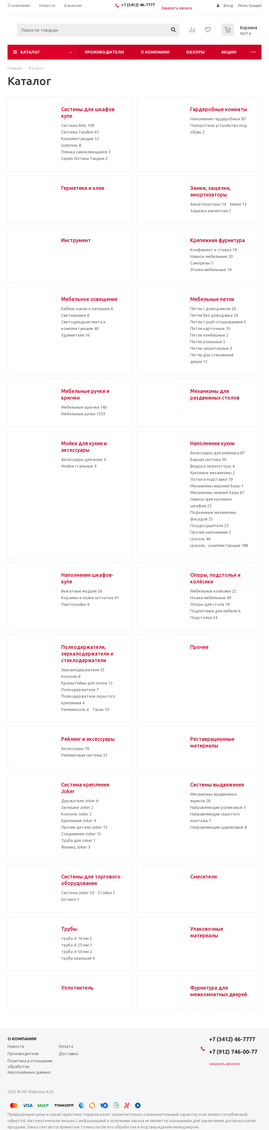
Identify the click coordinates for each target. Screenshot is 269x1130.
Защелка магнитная (210, 210)
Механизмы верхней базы (217, 486)
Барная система (208, 459)
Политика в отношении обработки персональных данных (30, 1066)
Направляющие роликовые (218, 807)
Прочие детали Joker (84, 827)
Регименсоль (75, 709)
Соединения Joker (81, 834)
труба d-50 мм (76, 951)
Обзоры (195, 52)
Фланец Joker (75, 847)
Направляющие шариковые (218, 827)
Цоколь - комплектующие (219, 545)
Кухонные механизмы (212, 472)
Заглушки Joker (77, 807)
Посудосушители (209, 525)
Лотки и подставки (211, 479)
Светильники (75, 315)
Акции (228, 52)
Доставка (68, 1053)
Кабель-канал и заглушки (87, 308)
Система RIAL (77, 125)
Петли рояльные (207, 341)
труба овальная (78, 958)
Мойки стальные (78, 466)
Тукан (100, 709)
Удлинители (75, 335)
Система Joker (77, 892)
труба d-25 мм (76, 945)
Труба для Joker (78, 840)
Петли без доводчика (214, 315)
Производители (104, 52)
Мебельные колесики (213, 591)
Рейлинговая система (84, 755)
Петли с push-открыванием (218, 322)
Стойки (106, 892)
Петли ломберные (209, 335)
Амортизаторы (208, 204)
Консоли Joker (76, 814)
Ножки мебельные (210, 597)
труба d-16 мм (76, 938)
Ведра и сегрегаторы (212, 466)
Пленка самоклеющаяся (85, 152)
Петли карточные (210, 328)
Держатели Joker (79, 800)
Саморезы (201, 263)
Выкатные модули (81, 591)
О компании (155, 52)
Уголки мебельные (210, 269)
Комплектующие (80, 138)
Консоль (70, 676)
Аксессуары (75, 748)
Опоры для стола (209, 604)
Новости (16, 1046)
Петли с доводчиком (213, 308)
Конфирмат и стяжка (213, 249)
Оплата (66, 1046)
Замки (237, 204)
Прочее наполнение (210, 532)
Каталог (30, 52)
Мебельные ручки (83, 414)
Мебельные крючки (84, 407)
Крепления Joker (78, 820)
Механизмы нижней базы (217, 492)
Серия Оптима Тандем (84, 158)
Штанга (70, 899)
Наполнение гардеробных (218, 118)
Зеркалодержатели (83, 669)
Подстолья (203, 617)
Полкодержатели (80, 689)
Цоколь (200, 539)
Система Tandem (80, 132)
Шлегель (71, 145)
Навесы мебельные (211, 256)
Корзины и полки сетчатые (90, 597)
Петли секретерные (211, 348)
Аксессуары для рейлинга (217, 453)
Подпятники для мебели (215, 611)
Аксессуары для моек (83, 459)
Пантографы (75, 604)
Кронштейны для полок (87, 683)
